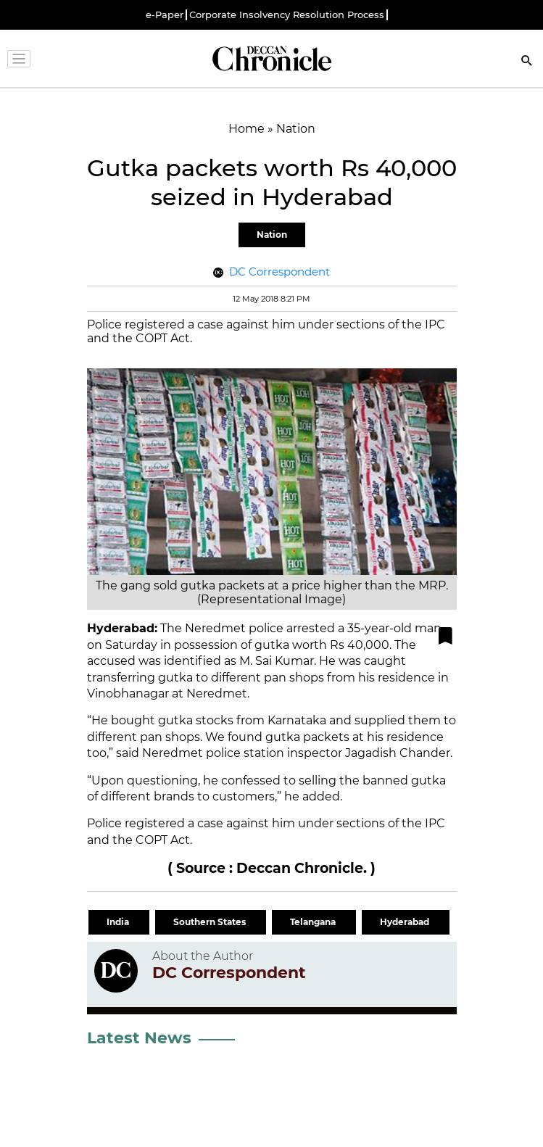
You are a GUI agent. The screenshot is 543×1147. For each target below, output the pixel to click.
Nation (272, 234)
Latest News (139, 1038)
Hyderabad (405, 921)
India (119, 921)
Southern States (210, 921)
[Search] (527, 62)
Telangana (314, 921)
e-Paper (164, 14)
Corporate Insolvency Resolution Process (286, 14)
